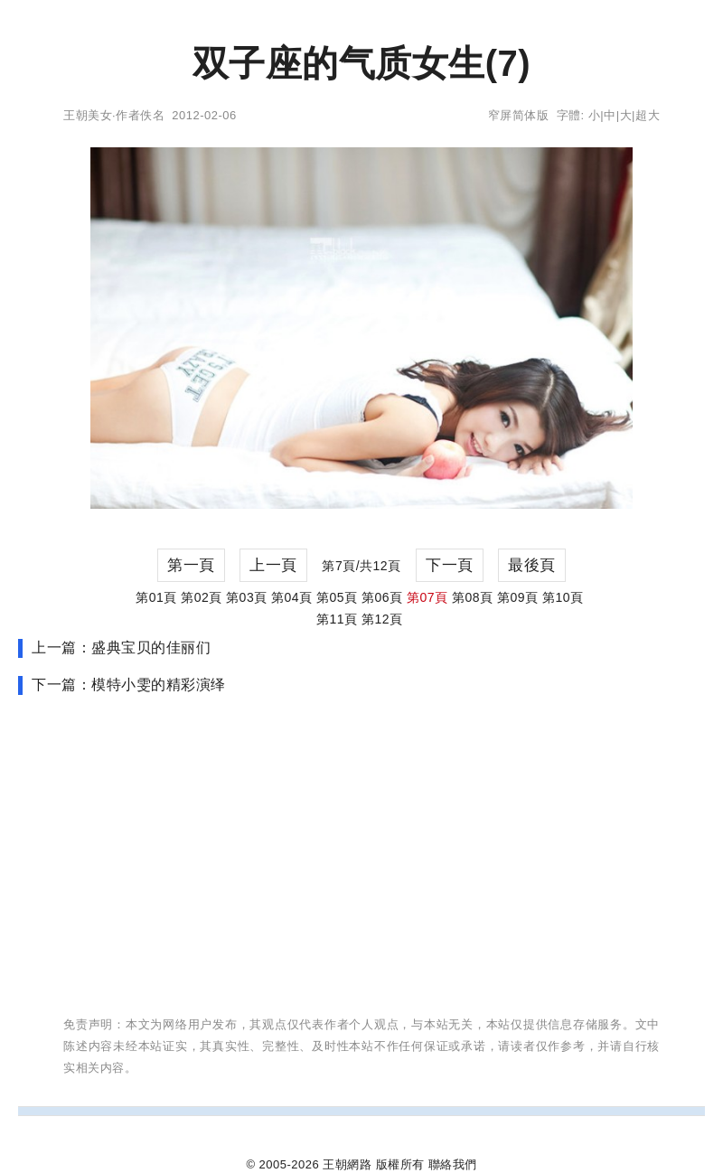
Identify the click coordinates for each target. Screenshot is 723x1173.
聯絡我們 (452, 1164)
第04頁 (292, 597)
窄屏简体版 (518, 115)
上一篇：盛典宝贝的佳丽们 (121, 647)
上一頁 (273, 565)
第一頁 (191, 565)
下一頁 (450, 565)
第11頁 (337, 619)
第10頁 (563, 597)
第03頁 (247, 597)
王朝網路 (347, 1164)
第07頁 (427, 597)
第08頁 (472, 597)
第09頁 (518, 597)
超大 (647, 115)
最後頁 (532, 565)
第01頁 (156, 597)
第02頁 (201, 597)
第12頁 (382, 619)
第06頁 (382, 597)
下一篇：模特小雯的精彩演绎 (129, 684)
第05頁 (337, 597)
